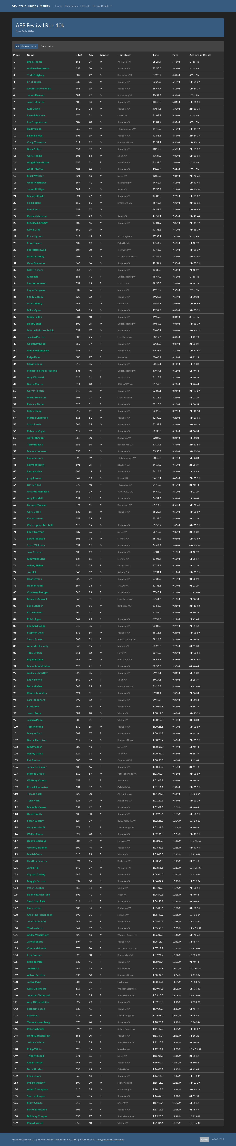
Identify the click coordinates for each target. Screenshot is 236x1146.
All (17, 46)
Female (25, 46)
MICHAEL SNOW (37, 222)
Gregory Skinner (37, 847)
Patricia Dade (35, 404)
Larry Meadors (36, 115)
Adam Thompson (37, 1089)
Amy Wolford (35, 377)
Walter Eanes (35, 834)
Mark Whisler (35, 175)
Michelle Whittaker (38, 666)
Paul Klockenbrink (38, 350)
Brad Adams (34, 61)
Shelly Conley (35, 296)
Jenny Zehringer (37, 766)
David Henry (34, 303)
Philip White (34, 1048)
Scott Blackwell (36, 249)
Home (58, 5)
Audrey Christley (37, 672)
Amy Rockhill (35, 498)
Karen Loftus (35, 518)
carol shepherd (36, 699)
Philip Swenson (36, 1082)
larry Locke (34, 907)
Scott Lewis (34, 424)
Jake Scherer (35, 551)
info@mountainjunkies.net (110, 1139)
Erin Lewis (33, 706)
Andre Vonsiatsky (38, 934)
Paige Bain (33, 357)
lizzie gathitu (34, 961)
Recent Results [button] (101, 5)
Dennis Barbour (36, 840)
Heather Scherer (37, 860)
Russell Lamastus (37, 787)
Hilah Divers (34, 578)
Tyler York (33, 800)
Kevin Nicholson (37, 216)
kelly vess (33, 1015)
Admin (204, 1139)
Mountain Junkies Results (31, 6)
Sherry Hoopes (36, 1096)
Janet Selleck (35, 941)
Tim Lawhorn (35, 928)
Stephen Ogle (35, 632)
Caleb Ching (34, 410)
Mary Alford (34, 733)
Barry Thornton (36, 740)
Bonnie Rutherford (38, 894)
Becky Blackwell (37, 1109)
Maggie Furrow (36, 881)
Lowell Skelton (36, 538)
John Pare (33, 968)
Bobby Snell (34, 323)
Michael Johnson (37, 451)
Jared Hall (33, 867)
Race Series (71, 5)
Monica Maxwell (37, 598)
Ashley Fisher (35, 565)
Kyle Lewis (33, 108)
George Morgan (36, 504)
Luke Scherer (35, 605)
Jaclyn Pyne (34, 981)
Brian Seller (34, 148)
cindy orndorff (36, 827)
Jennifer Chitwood (38, 995)
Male (33, 46)
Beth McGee (34, 686)
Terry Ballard (35, 444)
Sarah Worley (35, 820)
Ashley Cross (35, 753)
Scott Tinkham (36, 545)
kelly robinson (35, 464)
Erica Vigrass (35, 236)
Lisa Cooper (34, 954)
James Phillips (35, 189)
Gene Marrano (36, 263)
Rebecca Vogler (36, 431)
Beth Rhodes (35, 1069)
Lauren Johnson (36, 283)
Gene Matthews (37, 182)
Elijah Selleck (34, 135)
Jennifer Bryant (36, 921)
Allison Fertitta (36, 975)
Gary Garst (34, 511)
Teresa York (34, 793)
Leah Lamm (34, 1075)
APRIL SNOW (35, 169)
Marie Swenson (36, 397)
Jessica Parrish (36, 336)
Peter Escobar (35, 887)
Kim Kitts (32, 276)
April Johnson (35, 437)
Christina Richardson (39, 914)
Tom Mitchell (35, 726)
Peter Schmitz (35, 1028)
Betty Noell (34, 484)
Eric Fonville (34, 81)
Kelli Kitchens (35, 269)
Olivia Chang (34, 363)
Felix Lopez (34, 202)
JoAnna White (35, 1042)
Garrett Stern (35, 390)
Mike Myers (34, 310)
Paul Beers (33, 209)
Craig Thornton (36, 142)
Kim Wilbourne (36, 558)
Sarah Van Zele (36, 901)
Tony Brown (34, 652)
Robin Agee (34, 619)
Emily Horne (34, 679)
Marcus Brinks (36, 773)
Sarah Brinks (34, 639)
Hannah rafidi (35, 585)
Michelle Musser (37, 807)
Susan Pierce (34, 1062)
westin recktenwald (39, 88)
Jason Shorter (35, 101)
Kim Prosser (34, 746)
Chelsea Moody (36, 948)
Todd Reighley (35, 75)
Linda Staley (34, 471)
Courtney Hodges (38, 592)
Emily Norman (35, 531)
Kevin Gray (33, 229)
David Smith (34, 813)
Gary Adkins (34, 155)
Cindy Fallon (34, 316)
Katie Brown (34, 612)
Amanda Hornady (38, 645)
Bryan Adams (35, 659)
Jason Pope (34, 713)
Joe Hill (31, 572)
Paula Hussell (35, 1122)
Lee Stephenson (37, 122)
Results (85, 5)
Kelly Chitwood (36, 988)
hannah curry (35, 457)
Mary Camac (34, 1102)
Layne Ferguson (36, 289)
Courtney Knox (36, 343)
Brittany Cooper (37, 1116)
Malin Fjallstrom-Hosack (42, 370)
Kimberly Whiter (37, 692)
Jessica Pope (35, 719)
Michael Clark (35, 195)
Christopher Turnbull (40, 525)
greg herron (34, 478)
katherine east (36, 1008)
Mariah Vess (34, 854)
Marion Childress (37, 417)
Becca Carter (35, 383)
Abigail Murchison (38, 162)
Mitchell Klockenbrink (40, 330)
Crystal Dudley (36, 874)
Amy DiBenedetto (38, 1001)
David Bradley (35, 256)
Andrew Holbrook (38, 68)
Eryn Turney (34, 242)
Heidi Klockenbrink (38, 1035)
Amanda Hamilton (38, 491)
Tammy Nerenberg (38, 1022)
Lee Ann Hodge (36, 625)
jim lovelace (34, 128)
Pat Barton (33, 760)
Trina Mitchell (35, 1055)
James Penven (35, 95)
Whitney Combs (37, 780)
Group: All (46, 46)
